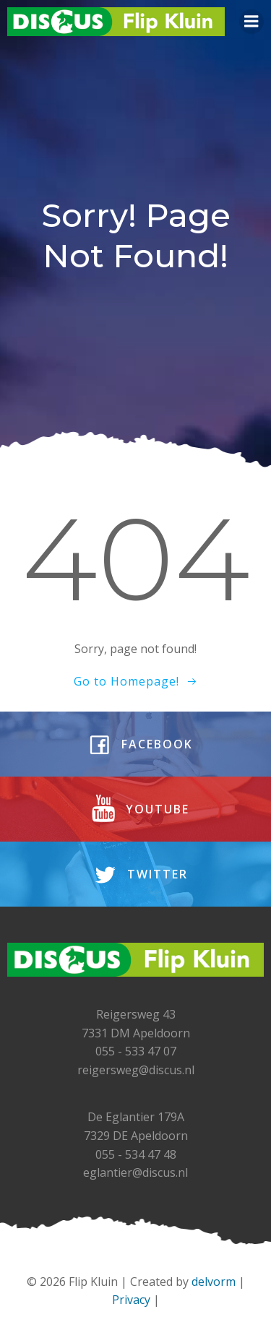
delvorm (214, 1281)
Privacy (131, 1300)
